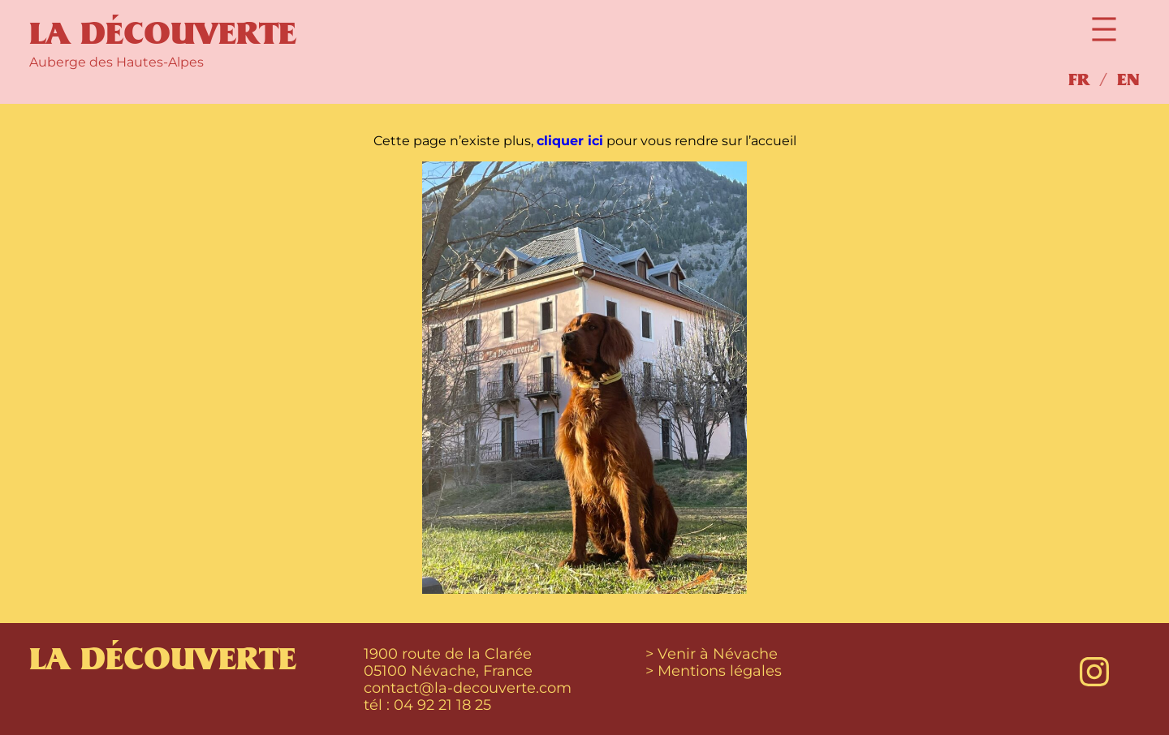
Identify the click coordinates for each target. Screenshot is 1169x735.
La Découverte (162, 33)
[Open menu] (1104, 29)
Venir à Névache (718, 653)
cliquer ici (570, 140)
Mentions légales (720, 670)
